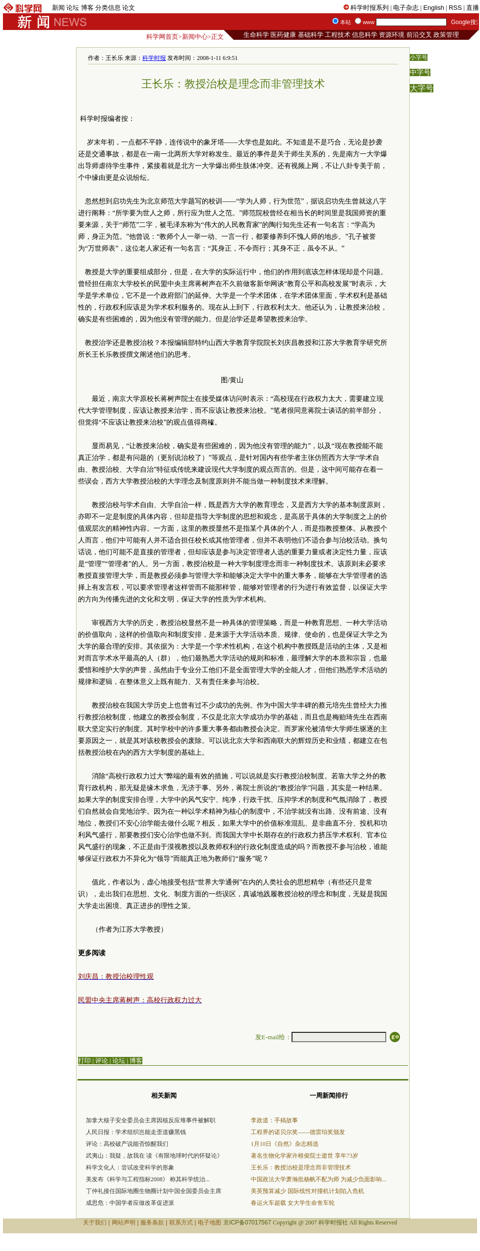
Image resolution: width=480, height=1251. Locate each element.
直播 (472, 7)
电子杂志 (406, 7)
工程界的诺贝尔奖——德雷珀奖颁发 (298, 1132)
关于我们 (95, 1222)
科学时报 (154, 58)
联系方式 (181, 1222)
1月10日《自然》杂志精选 (285, 1143)
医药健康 (283, 34)
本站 (345, 22)
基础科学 (310, 34)
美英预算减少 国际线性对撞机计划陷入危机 (307, 1191)
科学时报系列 (369, 7)
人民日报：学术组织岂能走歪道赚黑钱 (136, 1132)
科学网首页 (162, 36)
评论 (101, 1060)
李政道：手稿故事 (274, 1120)
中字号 (420, 72)
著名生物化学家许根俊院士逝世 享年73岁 (304, 1155)
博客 (87, 7)
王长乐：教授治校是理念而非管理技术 (301, 1167)
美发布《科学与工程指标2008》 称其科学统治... (148, 1179)
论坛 (72, 7)
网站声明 (123, 1222)
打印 (84, 1060)
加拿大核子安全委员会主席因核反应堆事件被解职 (150, 1120)
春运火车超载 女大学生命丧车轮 (293, 1202)
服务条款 (152, 1222)
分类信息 (108, 7)
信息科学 (364, 34)
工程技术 (337, 34)
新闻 (58, 7)
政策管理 (446, 34)
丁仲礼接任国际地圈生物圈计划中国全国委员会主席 (153, 1191)
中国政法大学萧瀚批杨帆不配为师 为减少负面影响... (318, 1179)
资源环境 (391, 34)
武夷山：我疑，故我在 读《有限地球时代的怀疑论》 (154, 1155)
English (433, 7)
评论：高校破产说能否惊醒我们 (127, 1143)
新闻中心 (195, 36)
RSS (455, 7)
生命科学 (256, 34)
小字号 (418, 57)
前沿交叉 (419, 34)
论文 (128, 7)
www (368, 22)
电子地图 (209, 1222)
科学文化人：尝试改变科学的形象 (130, 1167)
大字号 (421, 88)
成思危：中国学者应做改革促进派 (130, 1202)
